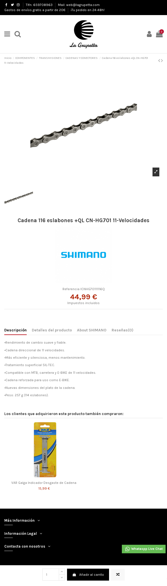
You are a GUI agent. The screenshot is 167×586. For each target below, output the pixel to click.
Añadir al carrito (88, 575)
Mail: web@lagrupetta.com (79, 5)
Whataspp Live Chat (144, 549)
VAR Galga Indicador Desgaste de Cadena (43, 483)
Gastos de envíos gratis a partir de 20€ (35, 10)
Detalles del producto (52, 330)
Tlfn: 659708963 (39, 5)
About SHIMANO (92, 330)
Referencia (71, 289)
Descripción (15, 330)
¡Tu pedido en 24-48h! (88, 10)
